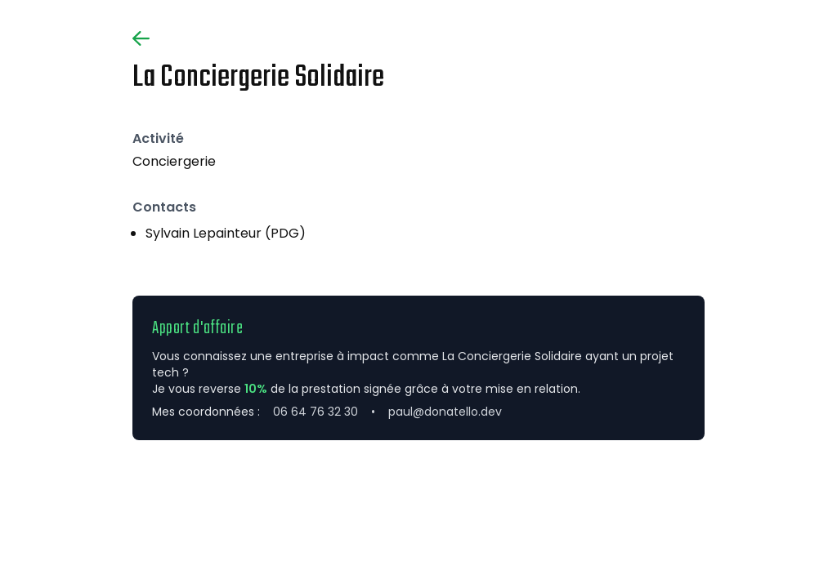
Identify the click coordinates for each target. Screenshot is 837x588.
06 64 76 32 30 (315, 411)
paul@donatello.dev (445, 411)
